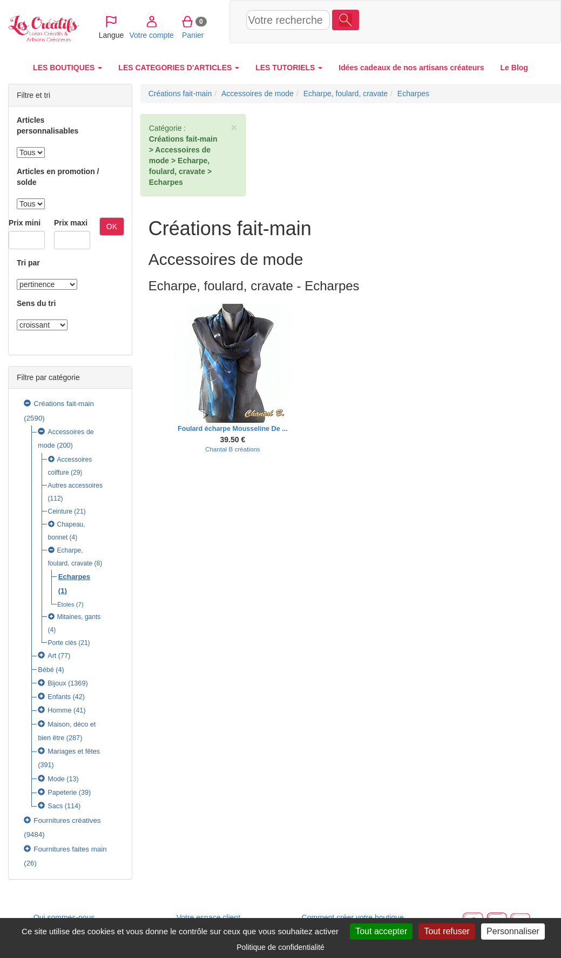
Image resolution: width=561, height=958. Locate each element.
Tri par (28, 262)
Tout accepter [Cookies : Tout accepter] (381, 931)
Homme (59, 710)
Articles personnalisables (47, 125)
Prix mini (24, 222)
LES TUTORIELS (288, 67)
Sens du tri (36, 303)
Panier (478, 21)
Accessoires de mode (257, 93)
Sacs (55, 806)
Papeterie (62, 792)
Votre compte (437, 21)
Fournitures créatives (66, 820)
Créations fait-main (63, 404)
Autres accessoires (75, 485)
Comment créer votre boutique (353, 917)
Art (52, 656)
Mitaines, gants (79, 617)
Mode (56, 779)
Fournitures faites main (69, 849)
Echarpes (74, 577)
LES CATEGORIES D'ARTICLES (178, 67)
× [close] (234, 127)
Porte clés (62, 643)
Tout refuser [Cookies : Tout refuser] (446, 931)
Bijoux (57, 683)
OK (111, 226)
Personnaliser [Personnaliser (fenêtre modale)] (512, 931)
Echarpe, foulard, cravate (345, 93)
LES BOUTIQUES (67, 67)
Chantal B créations (232, 449)
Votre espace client (208, 917)
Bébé (46, 670)
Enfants (59, 697)
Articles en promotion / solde (58, 177)
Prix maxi (70, 222)
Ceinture (60, 511)
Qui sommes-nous (64, 917)
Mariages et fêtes (74, 751)
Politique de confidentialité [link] (280, 947)
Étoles (66, 604)
